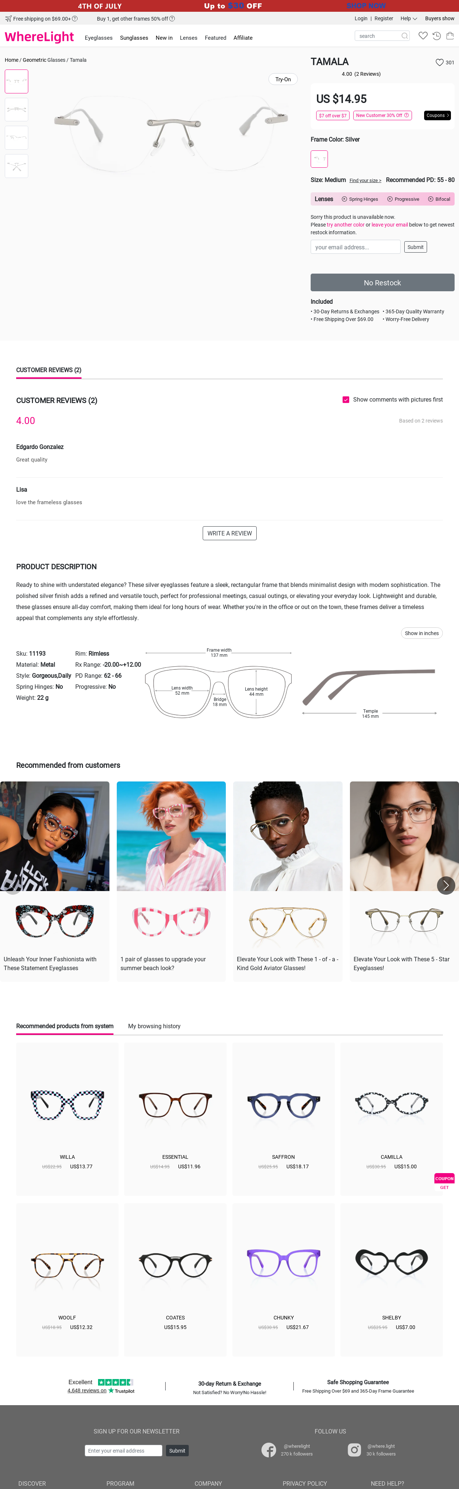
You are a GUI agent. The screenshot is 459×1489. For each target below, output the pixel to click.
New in (164, 37)
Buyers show (440, 18)
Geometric (34, 59)
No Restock (382, 282)
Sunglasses (134, 37)
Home (11, 59)
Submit (416, 246)
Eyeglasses (99, 37)
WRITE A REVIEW (229, 533)
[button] (446, 885)
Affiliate (243, 37)
